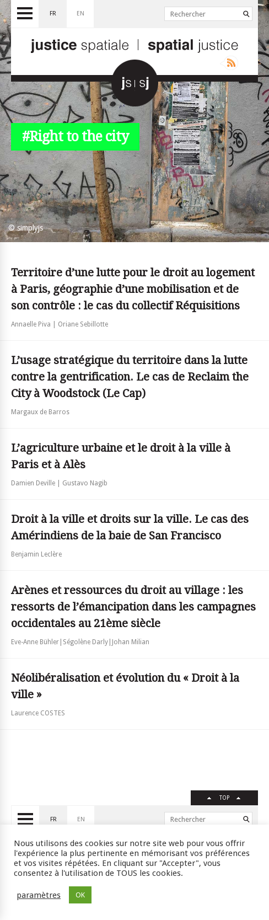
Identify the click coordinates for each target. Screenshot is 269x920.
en (80, 13)
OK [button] (80, 895)
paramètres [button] (39, 895)
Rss (229, 63)
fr (53, 13)
